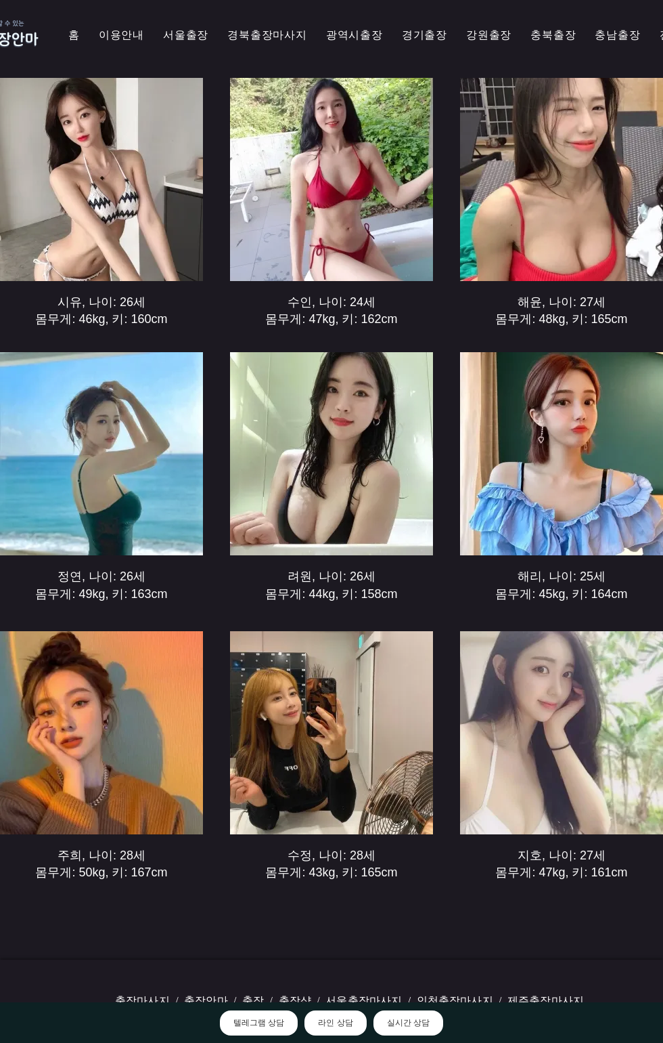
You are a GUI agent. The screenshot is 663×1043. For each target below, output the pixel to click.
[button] (267, 35)
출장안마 (206, 1000)
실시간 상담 (408, 1022)
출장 (253, 1000)
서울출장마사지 (363, 1000)
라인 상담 (335, 1022)
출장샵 (295, 1000)
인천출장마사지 (455, 1000)
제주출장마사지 (545, 1000)
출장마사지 (142, 1000)
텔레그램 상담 (258, 1022)
